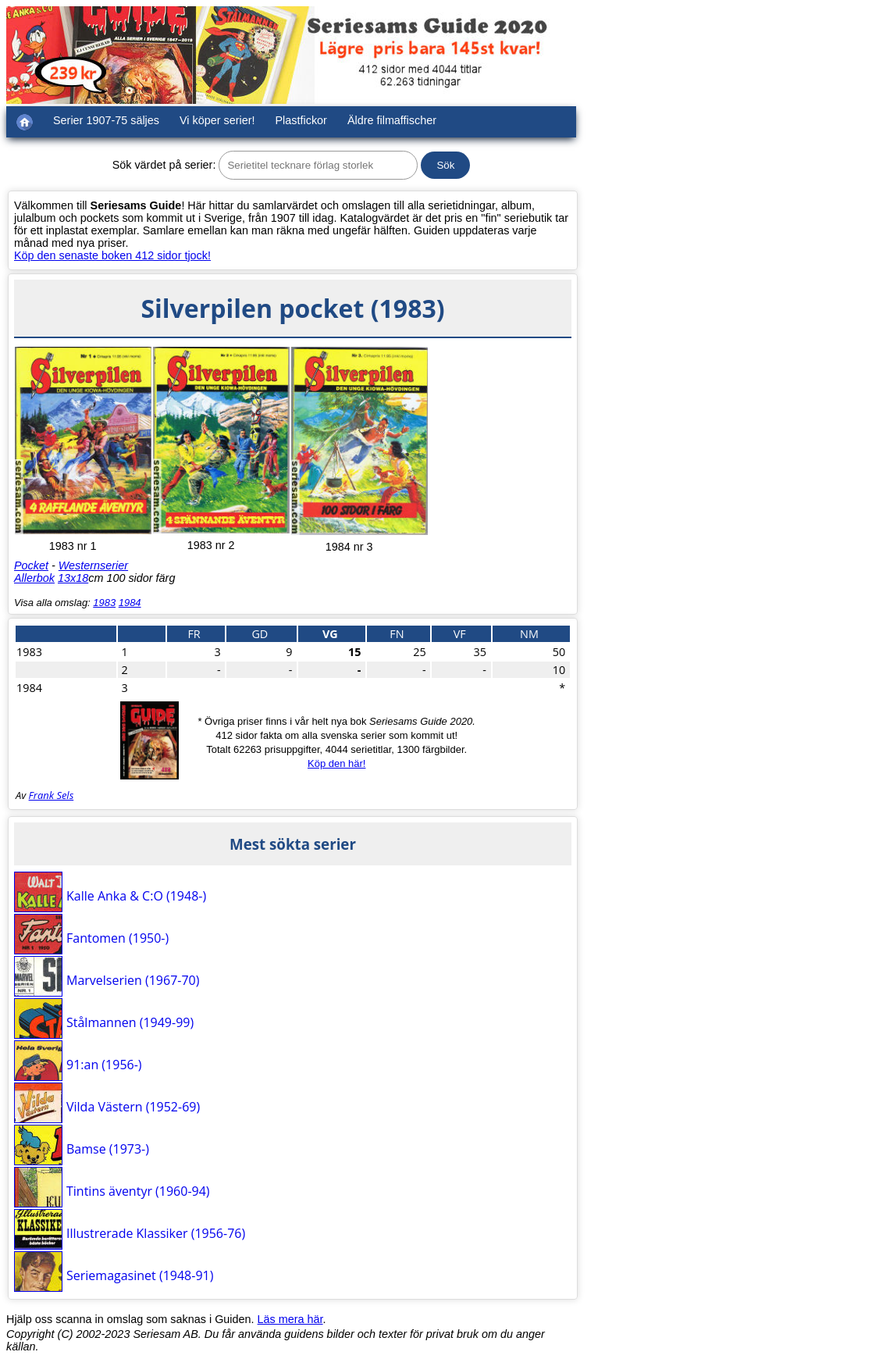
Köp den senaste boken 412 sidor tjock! (112, 255)
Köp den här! (336, 763)
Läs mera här (290, 1319)
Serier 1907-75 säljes (106, 120)
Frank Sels (51, 795)
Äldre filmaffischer (391, 120)
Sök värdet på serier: (164, 165)
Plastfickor (301, 120)
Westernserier (93, 565)
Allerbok (34, 578)
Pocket (31, 565)
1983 (104, 602)
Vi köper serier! (217, 120)
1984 (130, 602)
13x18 (73, 578)
